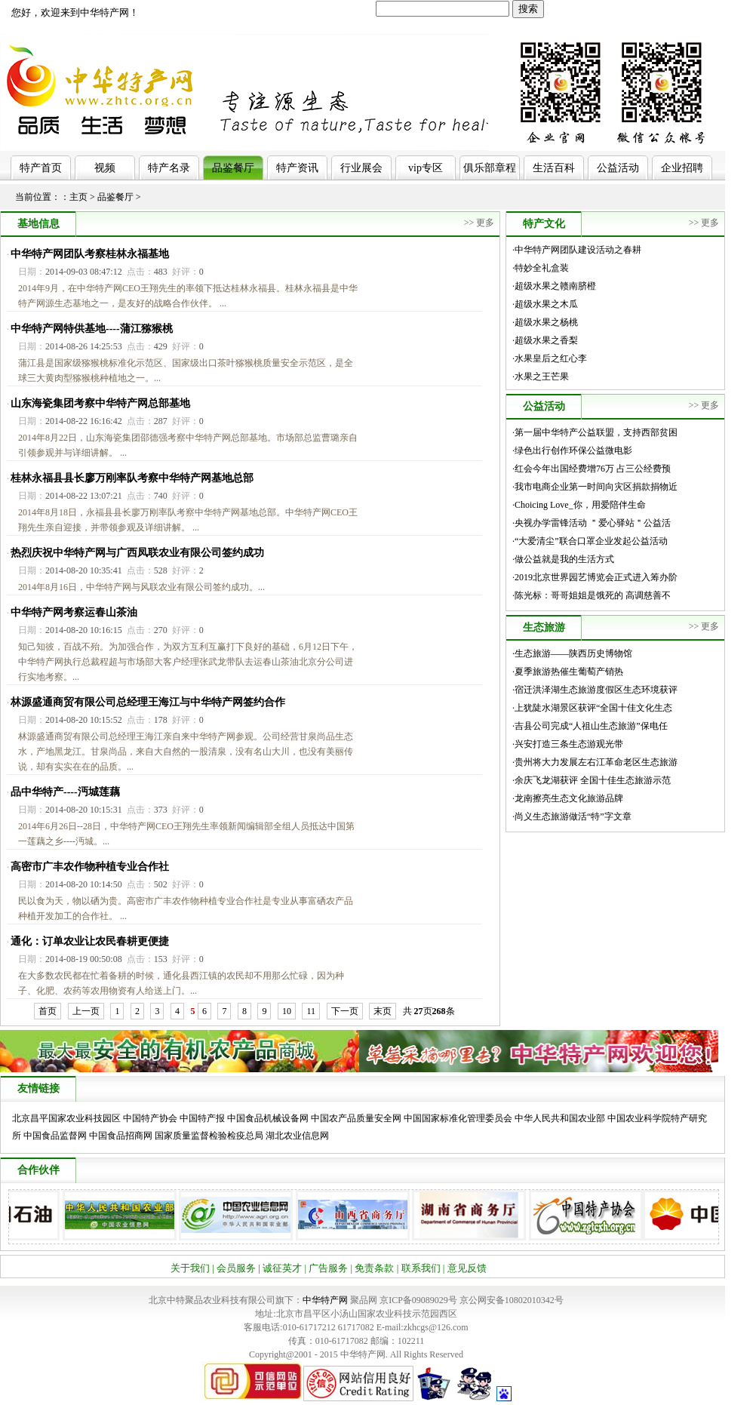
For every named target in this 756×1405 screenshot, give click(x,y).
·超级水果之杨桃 (545, 322)
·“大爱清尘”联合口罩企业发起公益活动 (590, 541)
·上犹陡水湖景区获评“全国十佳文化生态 (592, 707)
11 (310, 1011)
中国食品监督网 (55, 1135)
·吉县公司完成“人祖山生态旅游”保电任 (590, 726)
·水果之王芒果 (540, 376)
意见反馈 (467, 1268)
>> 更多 (479, 222)
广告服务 (328, 1268)
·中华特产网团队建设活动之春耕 (576, 249)
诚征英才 (282, 1268)
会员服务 (236, 1268)
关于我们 (190, 1268)
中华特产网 (325, 1300)
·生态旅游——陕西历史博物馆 (572, 653)
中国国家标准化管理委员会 (458, 1118)
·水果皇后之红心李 (549, 358)
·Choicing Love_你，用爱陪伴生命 (579, 505)
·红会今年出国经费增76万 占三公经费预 (591, 468)
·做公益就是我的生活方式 (563, 559)
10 (286, 1011)
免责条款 (374, 1268)
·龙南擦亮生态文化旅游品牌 (567, 798)
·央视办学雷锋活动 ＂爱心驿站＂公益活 (591, 523)
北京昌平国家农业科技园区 (66, 1118)
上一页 (86, 1011)
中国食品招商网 (120, 1135)
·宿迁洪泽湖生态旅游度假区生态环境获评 (595, 689)
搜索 (528, 8)
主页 (78, 197)
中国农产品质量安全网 (356, 1118)
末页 (382, 1011)
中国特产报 (202, 1118)
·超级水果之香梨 (545, 340)
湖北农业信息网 (297, 1135)
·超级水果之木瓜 (545, 304)
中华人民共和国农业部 (560, 1118)
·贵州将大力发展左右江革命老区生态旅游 (595, 762)
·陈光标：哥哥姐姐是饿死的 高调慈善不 (591, 595)
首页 (47, 1011)
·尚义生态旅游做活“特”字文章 (572, 816)
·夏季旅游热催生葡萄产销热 (567, 671)
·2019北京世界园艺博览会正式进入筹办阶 (595, 577)
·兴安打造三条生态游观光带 (567, 744)
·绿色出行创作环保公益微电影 (572, 450)
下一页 (344, 1011)
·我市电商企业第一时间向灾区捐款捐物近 (595, 486)
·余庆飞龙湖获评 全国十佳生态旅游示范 (591, 780)
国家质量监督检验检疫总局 (209, 1135)
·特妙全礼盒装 (540, 268)
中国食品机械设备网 (268, 1118)
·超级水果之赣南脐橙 (554, 286)
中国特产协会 (150, 1118)
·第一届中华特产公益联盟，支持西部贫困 (595, 432)
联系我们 (421, 1268)
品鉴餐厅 (233, 168)
